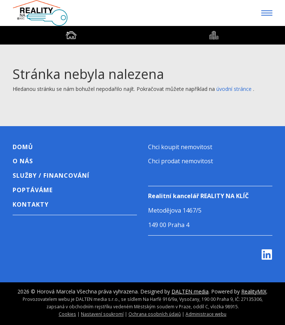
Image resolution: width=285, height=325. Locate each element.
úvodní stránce (234, 88)
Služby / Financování (51, 175)
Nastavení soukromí (102, 314)
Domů (23, 147)
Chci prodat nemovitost (180, 161)
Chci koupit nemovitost (180, 147)
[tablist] (142, 35)
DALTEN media (190, 291)
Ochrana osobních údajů (154, 314)
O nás (23, 161)
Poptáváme (33, 190)
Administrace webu (206, 314)
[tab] (71, 35)
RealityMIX (253, 291)
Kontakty (31, 204)
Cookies (67, 314)
